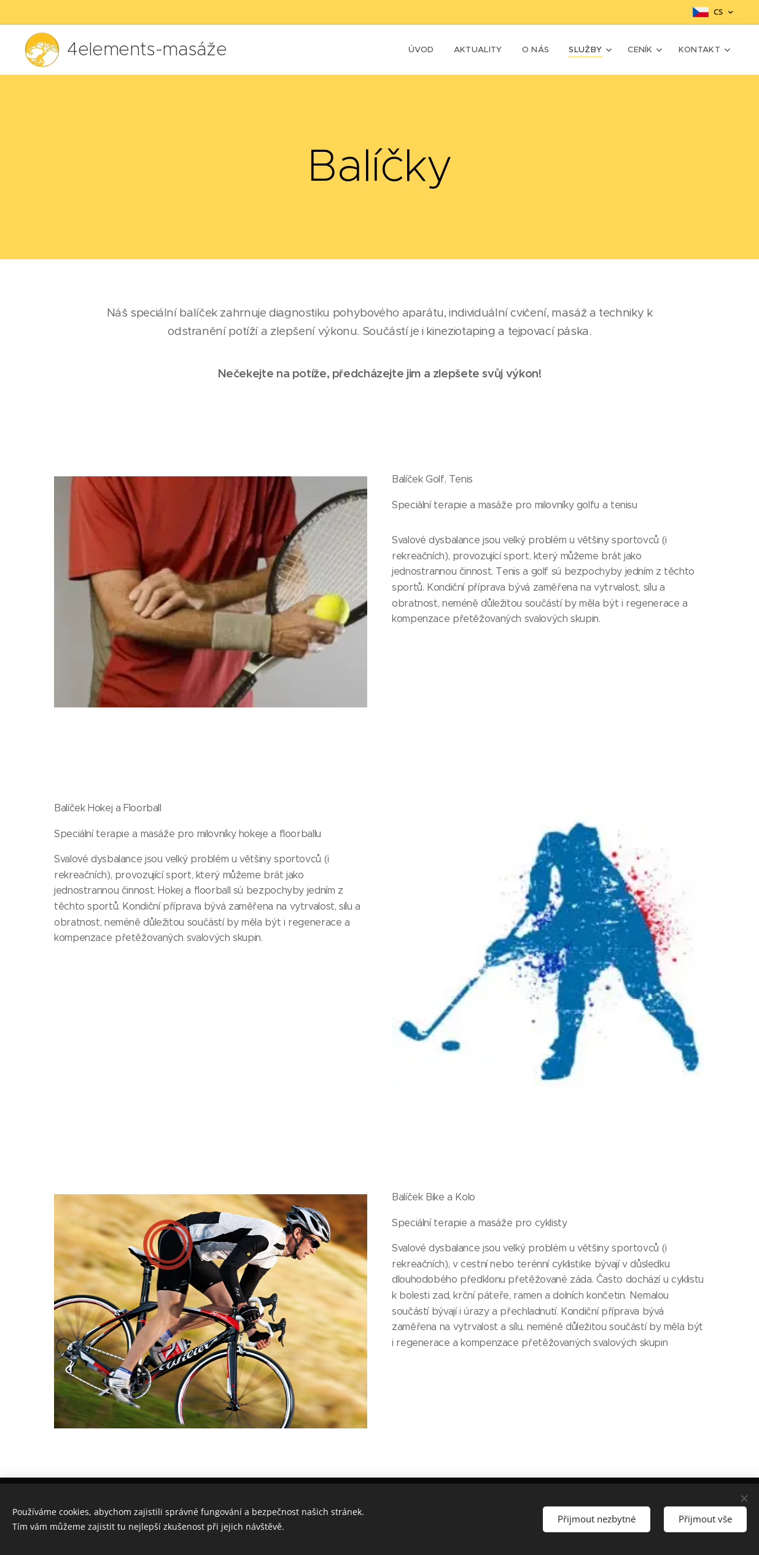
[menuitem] (430, 49)
